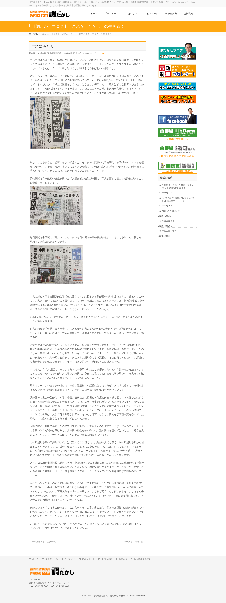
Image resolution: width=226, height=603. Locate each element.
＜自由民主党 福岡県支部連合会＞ (177, 156)
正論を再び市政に (170, 231)
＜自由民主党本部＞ (177, 139)
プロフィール (51, 559)
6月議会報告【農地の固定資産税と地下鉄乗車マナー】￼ (178, 199)
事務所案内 (107, 559)
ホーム (35, 559)
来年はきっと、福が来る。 (43, 541)
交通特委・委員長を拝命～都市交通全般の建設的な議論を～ (178, 186)
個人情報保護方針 (142, 559)
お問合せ (123, 559)
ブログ (104, 53)
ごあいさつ (70, 559)
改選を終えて (168, 221)
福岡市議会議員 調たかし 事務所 (109, 596)
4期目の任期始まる (171, 211)
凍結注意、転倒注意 (135, 541)
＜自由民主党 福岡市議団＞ (177, 171)
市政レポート (88, 559)
